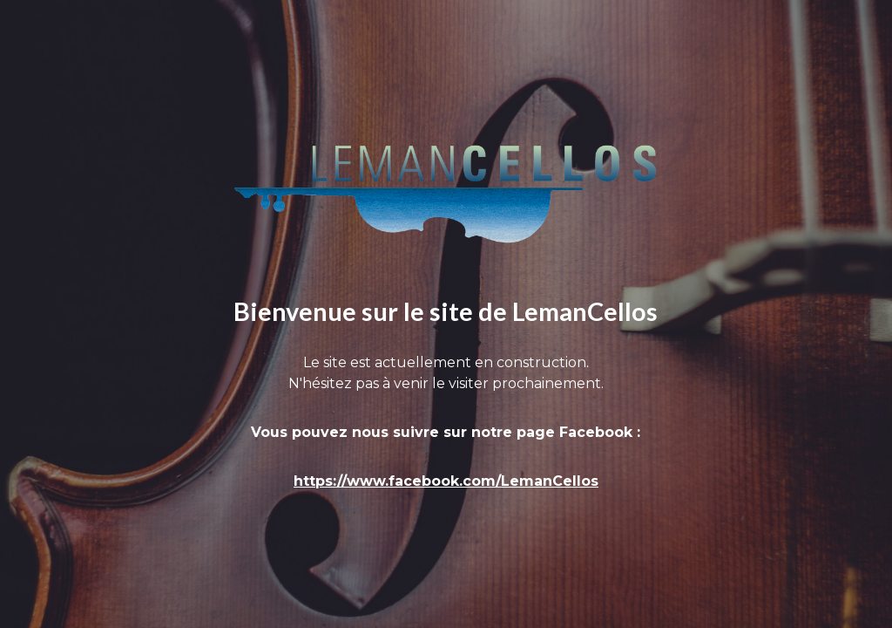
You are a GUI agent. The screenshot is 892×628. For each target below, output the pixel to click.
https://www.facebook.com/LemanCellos (446, 481)
